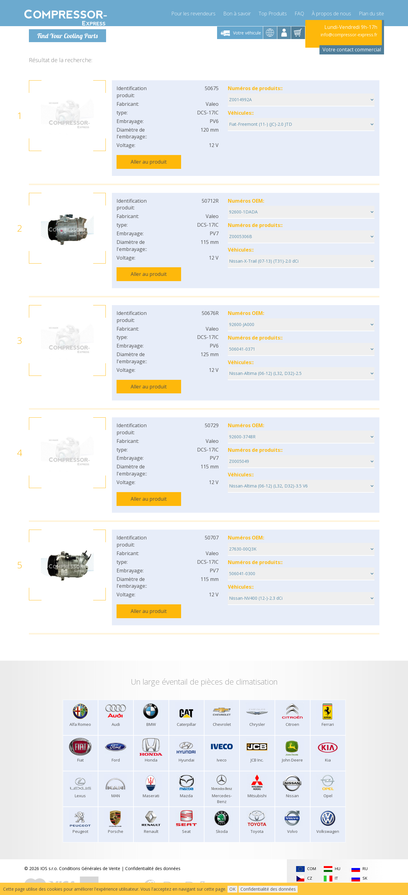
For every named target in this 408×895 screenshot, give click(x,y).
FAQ (299, 12)
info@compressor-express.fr (349, 35)
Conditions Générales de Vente (89, 857)
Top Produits (273, 12)
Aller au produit (149, 161)
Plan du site (371, 12)
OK (232, 889)
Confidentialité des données (152, 857)
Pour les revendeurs (193, 12)
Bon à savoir (237, 12)
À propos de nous (331, 12)
